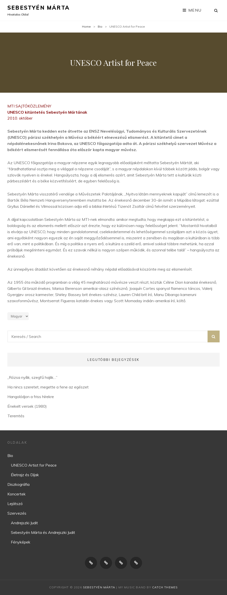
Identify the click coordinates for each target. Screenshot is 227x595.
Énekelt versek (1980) (27, 406)
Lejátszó (15, 503)
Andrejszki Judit (24, 522)
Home (86, 26)
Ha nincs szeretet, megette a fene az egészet (48, 387)
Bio (100, 26)
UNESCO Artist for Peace (34, 465)
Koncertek (16, 493)
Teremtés (15, 415)
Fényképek (20, 542)
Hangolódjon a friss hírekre (30, 396)
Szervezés (16, 513)
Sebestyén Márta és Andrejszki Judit (43, 532)
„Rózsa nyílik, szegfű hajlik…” (32, 377)
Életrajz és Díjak (25, 474)
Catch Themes (165, 587)
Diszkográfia (18, 484)
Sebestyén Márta (38, 7)
